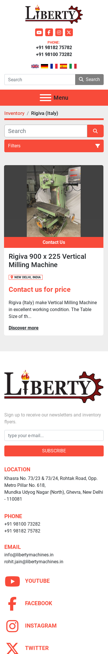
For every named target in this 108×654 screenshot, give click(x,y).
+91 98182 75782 (54, 47)
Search (89, 79)
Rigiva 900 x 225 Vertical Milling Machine (47, 260)
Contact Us (54, 242)
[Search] (39, 79)
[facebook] (49, 32)
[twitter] (69, 32)
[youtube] (39, 32)
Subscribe (54, 451)
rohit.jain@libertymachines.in (33, 561)
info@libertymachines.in (29, 554)
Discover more (24, 328)
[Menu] (45, 97)
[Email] (54, 435)
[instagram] (59, 32)
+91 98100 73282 (54, 54)
